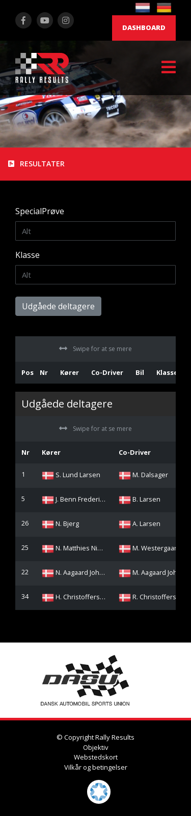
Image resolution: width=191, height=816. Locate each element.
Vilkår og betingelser (95, 767)
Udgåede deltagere (58, 306)
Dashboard (144, 27)
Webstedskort (96, 757)
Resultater (36, 163)
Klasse (27, 254)
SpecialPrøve (39, 211)
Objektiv (95, 747)
